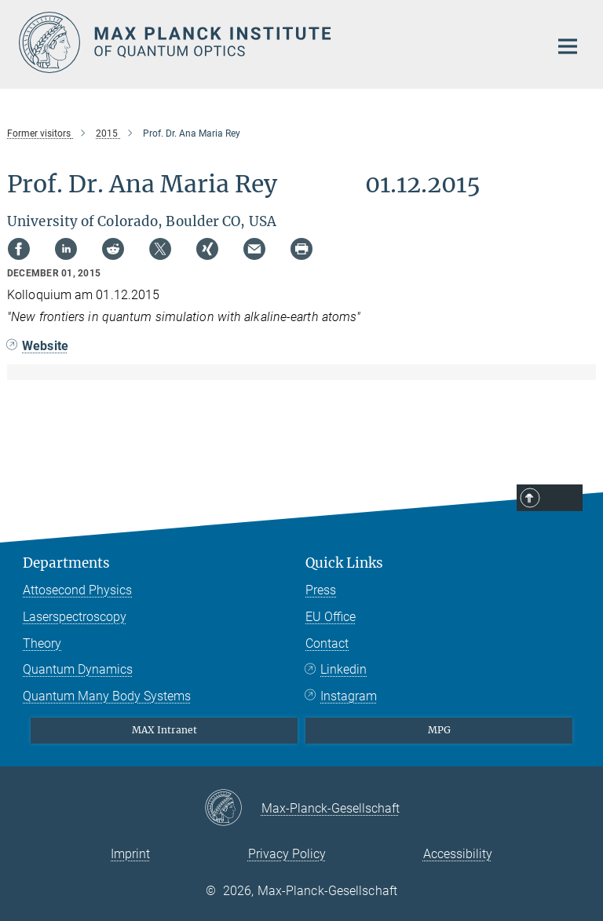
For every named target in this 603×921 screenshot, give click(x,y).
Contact (327, 643)
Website (45, 345)
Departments (66, 563)
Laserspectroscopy (74, 616)
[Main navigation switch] (567, 46)
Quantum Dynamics (78, 669)
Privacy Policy (287, 853)
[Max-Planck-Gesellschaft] (232, 809)
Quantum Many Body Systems (107, 696)
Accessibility (457, 853)
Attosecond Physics (77, 590)
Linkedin (343, 669)
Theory (42, 643)
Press (320, 590)
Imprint (130, 853)
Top (562, 498)
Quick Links (344, 563)
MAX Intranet (164, 730)
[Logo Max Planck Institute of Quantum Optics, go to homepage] (274, 42)
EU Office (330, 616)
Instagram (348, 696)
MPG (439, 730)
